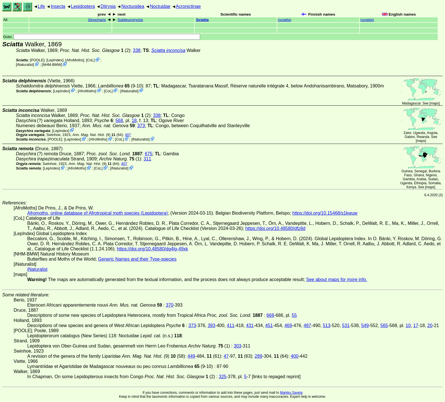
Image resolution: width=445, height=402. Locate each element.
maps (435, 103)
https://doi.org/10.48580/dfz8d (275, 228)
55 (294, 315)
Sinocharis (97, 20)
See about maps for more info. (336, 279)
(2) (95, 50)
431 (250, 325)
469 (288, 325)
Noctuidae (160, 6)
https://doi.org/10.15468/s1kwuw (324, 213)
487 (307, 325)
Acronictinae (188, 6)
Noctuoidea (132, 6)
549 (365, 325)
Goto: (101, 37)
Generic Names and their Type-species (137, 259)
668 (270, 315)
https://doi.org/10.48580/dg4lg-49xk (152, 248)
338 (136, 50)
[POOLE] (37, 60)
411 (230, 325)
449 (191, 356)
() (284, 20)
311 (147, 158)
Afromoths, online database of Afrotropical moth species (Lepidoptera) (97, 213)
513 (326, 325)
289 (258, 356)
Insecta (58, 6)
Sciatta (202, 20)
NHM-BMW (52, 64)
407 (128, 135)
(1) (120, 158)
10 (408, 325)
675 (148, 153)
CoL (90, 60)
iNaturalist (25, 64)
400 (295, 356)
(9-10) (120, 85)
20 (430, 325)
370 (169, 305)
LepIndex (54, 60)
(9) (91, 135)
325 (222, 376)
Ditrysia (108, 6)
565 (384, 325)
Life (41, 6)
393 (211, 325)
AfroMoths (74, 60)
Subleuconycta (130, 20)
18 (134, 120)
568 (119, 120)
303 (238, 346)
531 (346, 325)
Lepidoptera (83, 6)
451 (269, 325)
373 (141, 125)
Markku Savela (291, 393)
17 (415, 325)
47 (226, 356)
